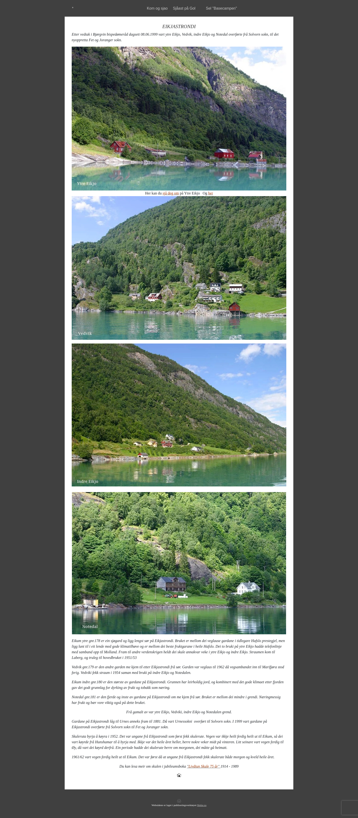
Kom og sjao (157, 8)
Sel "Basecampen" (221, 8)
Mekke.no (201, 805)
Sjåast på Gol (184, 8)
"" (203, 766)
